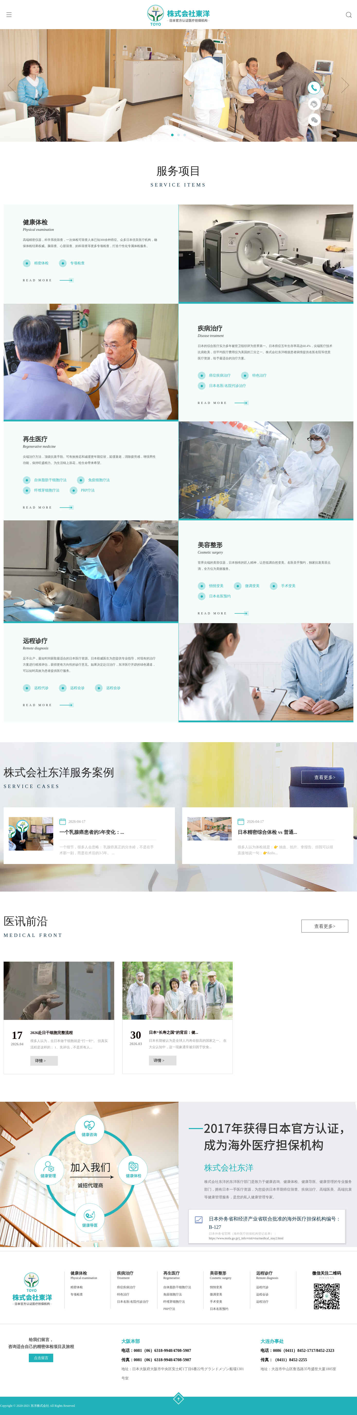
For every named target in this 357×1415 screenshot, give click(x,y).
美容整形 (210, 545)
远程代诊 (41, 688)
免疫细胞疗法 (99, 480)
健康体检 (35, 222)
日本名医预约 (220, 596)
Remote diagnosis (35, 648)
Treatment (123, 1278)
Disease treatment (211, 336)
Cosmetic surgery (210, 552)
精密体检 (41, 263)
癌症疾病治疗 (220, 375)
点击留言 (41, 1358)
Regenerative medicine (39, 446)
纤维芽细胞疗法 (46, 490)
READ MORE (37, 280)
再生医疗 (35, 439)
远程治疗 (262, 1301)
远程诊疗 (35, 641)
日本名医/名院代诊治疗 (227, 386)
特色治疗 (259, 375)
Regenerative (171, 1278)
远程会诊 (77, 688)
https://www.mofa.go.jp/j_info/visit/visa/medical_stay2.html (246, 1238)
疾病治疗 (210, 328)
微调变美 (252, 586)
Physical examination (38, 230)
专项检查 (77, 263)
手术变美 (288, 586)
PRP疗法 (88, 490)
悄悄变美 (216, 586)
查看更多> (324, 777)
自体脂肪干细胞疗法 (50, 480)
